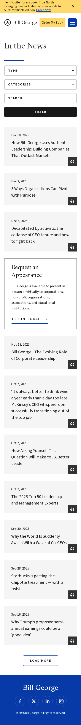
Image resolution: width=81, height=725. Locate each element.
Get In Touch (27, 319)
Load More (40, 660)
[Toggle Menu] (72, 22)
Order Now (43, 10)
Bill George (20, 22)
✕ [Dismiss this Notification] (73, 6)
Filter (40, 112)
